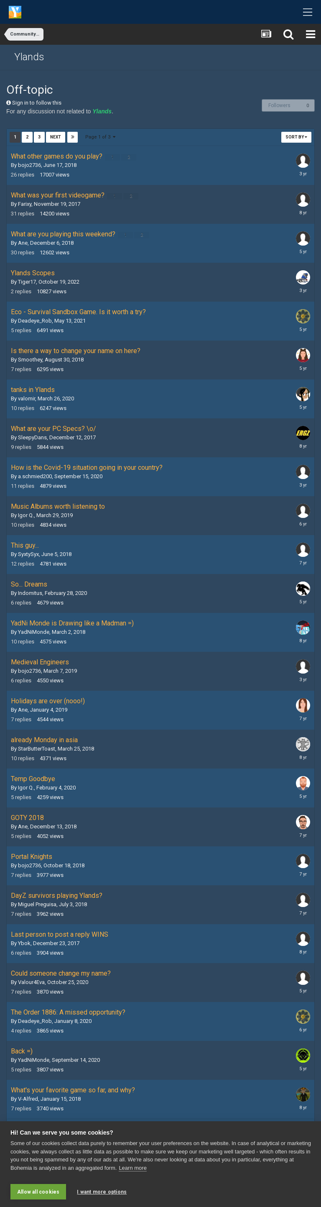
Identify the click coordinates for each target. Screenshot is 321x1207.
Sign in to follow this (36, 103)
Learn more (132, 1172)
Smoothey (30, 359)
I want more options (102, 1192)
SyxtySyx (28, 554)
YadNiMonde (33, 632)
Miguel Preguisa (37, 904)
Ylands (29, 57)
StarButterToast (36, 749)
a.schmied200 (35, 476)
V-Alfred (28, 1099)
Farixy (24, 204)
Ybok (24, 943)
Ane (23, 243)
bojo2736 (29, 165)
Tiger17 (27, 282)
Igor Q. (26, 515)
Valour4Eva (31, 982)
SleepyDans (32, 437)
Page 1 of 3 (101, 137)
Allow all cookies (38, 1192)
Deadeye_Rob (35, 321)
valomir (26, 398)
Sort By (296, 137)
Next (55, 137)
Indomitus (30, 593)
